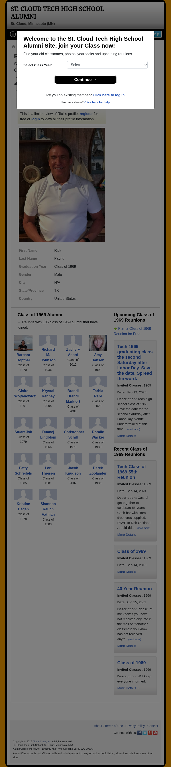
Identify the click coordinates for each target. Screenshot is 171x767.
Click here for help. (97, 102)
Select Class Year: (37, 65)
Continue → (85, 79)
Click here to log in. (109, 95)
